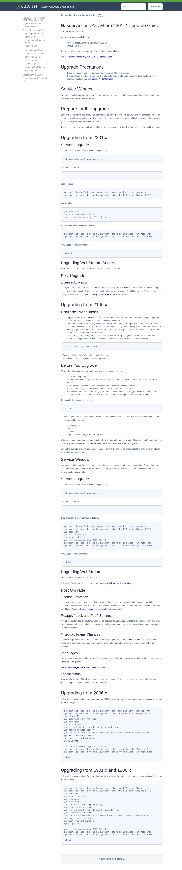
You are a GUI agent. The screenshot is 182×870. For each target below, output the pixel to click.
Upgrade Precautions (32, 23)
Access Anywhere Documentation (58, 7)
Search (155, 6)
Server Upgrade (32, 37)
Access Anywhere (70, 15)
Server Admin (88, 15)
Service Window (30, 27)
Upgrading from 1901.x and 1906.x (35, 79)
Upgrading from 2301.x (33, 33)
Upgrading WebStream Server (35, 41)
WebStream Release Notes (120, 583)
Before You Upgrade (34, 57)
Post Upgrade (31, 46)
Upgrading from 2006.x (33, 75)
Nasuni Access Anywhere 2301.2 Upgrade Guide (34, 19)
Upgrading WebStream (35, 67)
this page (146, 394)
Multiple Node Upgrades (102, 79)
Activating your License (99, 294)
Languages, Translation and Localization (87, 667)
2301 (100, 15)
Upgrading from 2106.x (33, 50)
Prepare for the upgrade (33, 30)
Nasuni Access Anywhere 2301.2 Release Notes (90, 57)
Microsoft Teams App (137, 640)
